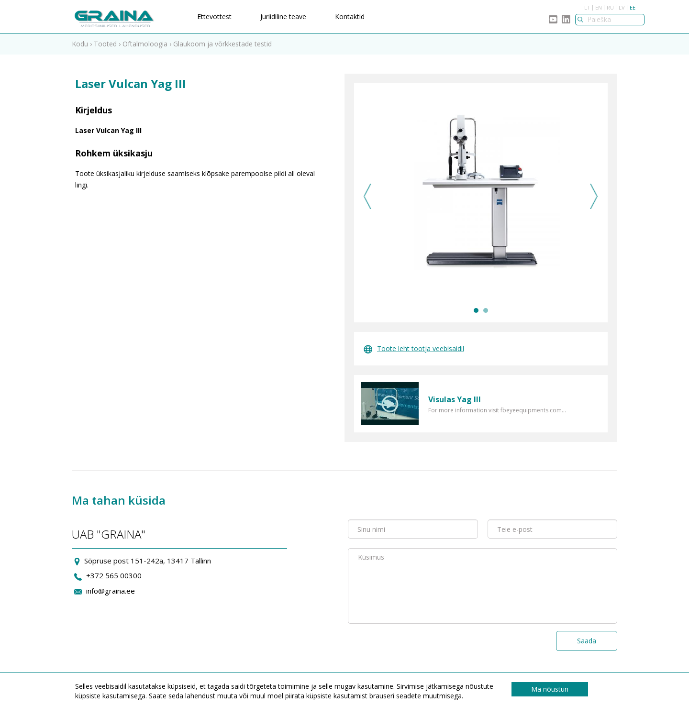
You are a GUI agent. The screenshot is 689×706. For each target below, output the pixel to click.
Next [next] (594, 196)
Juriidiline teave (283, 16)
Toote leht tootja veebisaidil (414, 348)
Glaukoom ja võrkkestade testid (222, 43)
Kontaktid (350, 16)
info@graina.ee (110, 591)
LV (622, 7)
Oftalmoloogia (144, 43)
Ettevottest (214, 16)
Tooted (105, 43)
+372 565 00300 (114, 575)
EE (632, 7)
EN (598, 7)
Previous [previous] (368, 196)
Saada (586, 640)
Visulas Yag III (454, 399)
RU (610, 7)
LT (587, 7)
